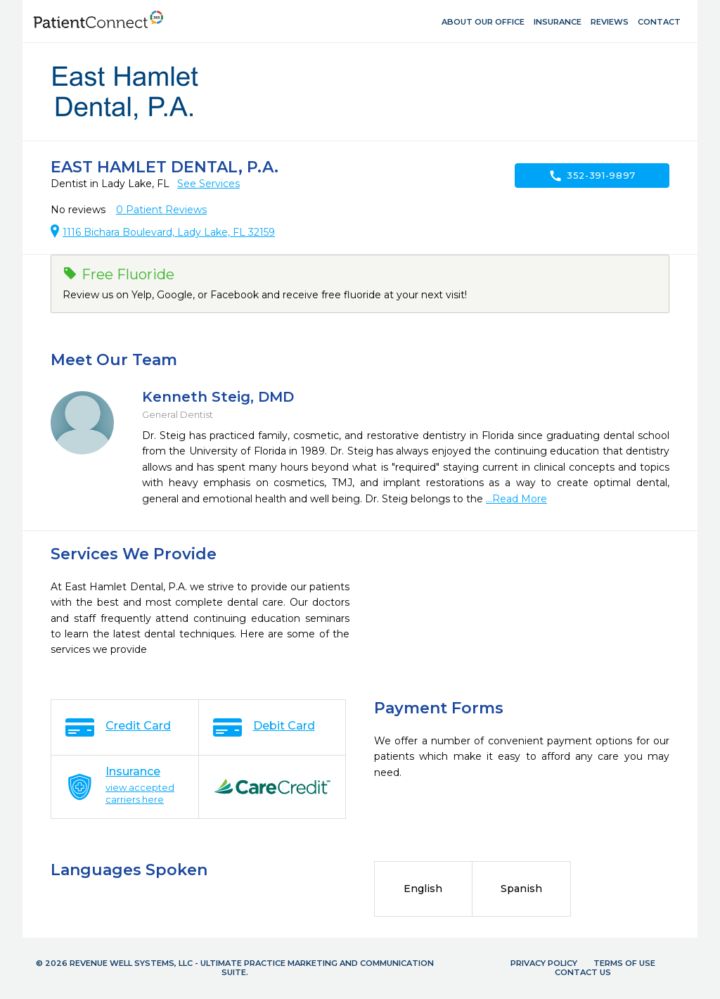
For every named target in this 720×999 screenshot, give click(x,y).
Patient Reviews (161, 209)
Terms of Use (624, 963)
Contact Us (583, 972)
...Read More (516, 498)
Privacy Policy (543, 963)
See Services (208, 183)
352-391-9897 (592, 176)
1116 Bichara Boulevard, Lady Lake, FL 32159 (169, 232)
